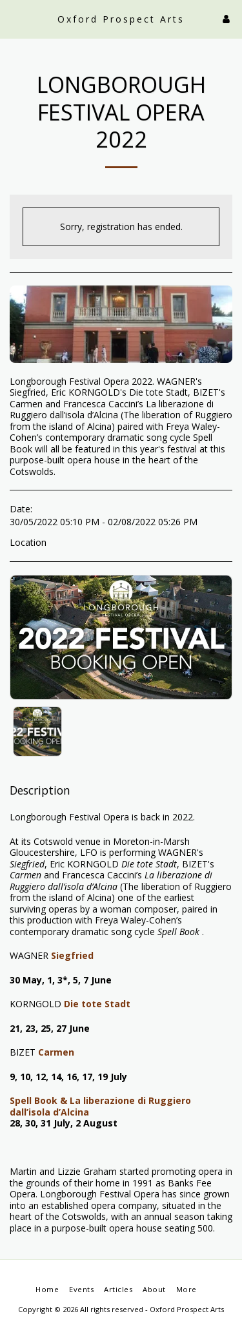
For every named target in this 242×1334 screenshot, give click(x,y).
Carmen (56, 1052)
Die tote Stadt (97, 1004)
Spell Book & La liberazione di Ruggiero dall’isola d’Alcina (100, 1106)
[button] (14, 18)
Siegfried (72, 955)
